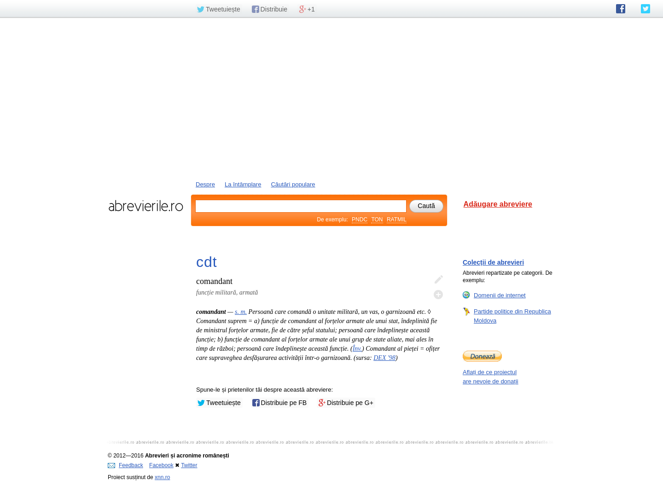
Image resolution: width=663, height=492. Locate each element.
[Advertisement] (331, 98)
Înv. (357, 348)
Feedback (125, 465)
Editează (438, 279)
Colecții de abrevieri (493, 262)
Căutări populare (293, 184)
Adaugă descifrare (438, 294)
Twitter (189, 465)
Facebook (161, 465)
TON (377, 219)
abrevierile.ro (145, 206)
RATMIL (397, 219)
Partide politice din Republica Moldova (512, 315)
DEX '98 (384, 357)
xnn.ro (162, 477)
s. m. (241, 311)
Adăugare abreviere (498, 204)
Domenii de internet (500, 295)
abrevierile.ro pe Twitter (645, 8)
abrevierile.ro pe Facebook (620, 8)
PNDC (359, 219)
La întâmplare (243, 184)
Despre (205, 184)
